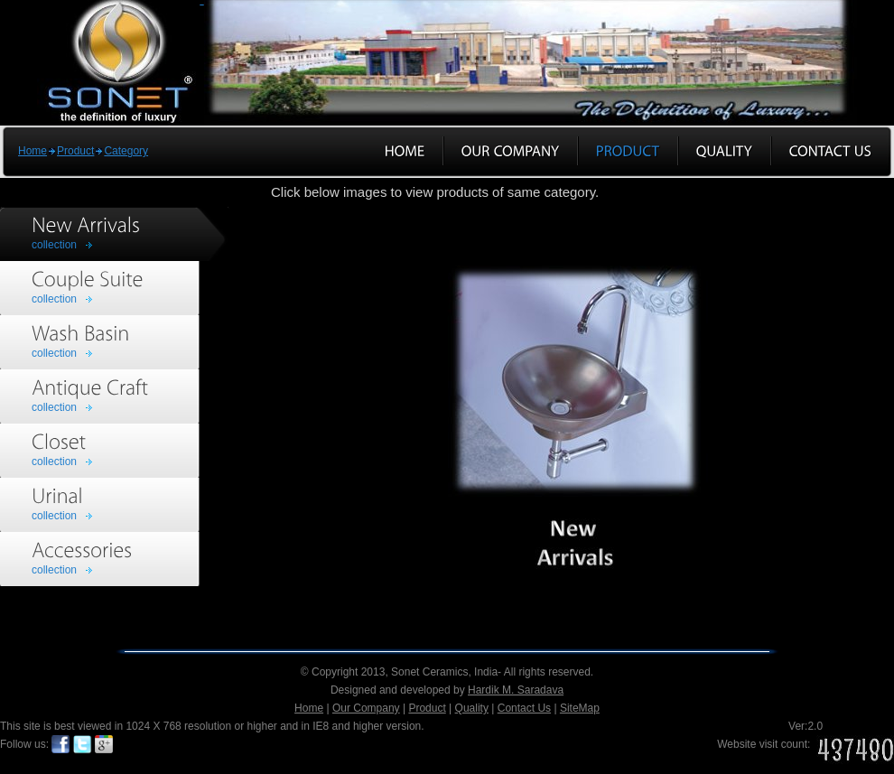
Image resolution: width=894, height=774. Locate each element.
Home (32, 151)
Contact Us (524, 708)
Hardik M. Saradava (515, 690)
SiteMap (580, 708)
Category (126, 151)
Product (75, 151)
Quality (472, 708)
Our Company (366, 708)
